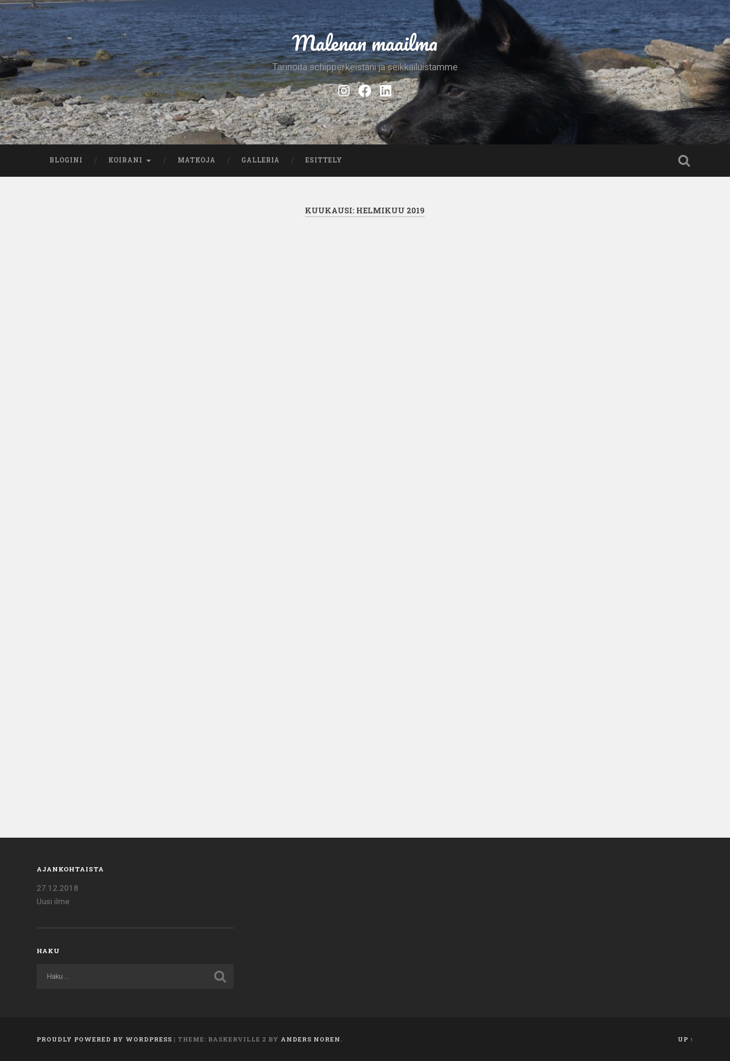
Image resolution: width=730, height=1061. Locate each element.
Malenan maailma (364, 42)
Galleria (260, 160)
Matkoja (197, 160)
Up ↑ (685, 1039)
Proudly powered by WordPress (104, 1039)
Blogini (66, 160)
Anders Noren (311, 1039)
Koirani (125, 160)
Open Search (683, 160)
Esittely (323, 160)
